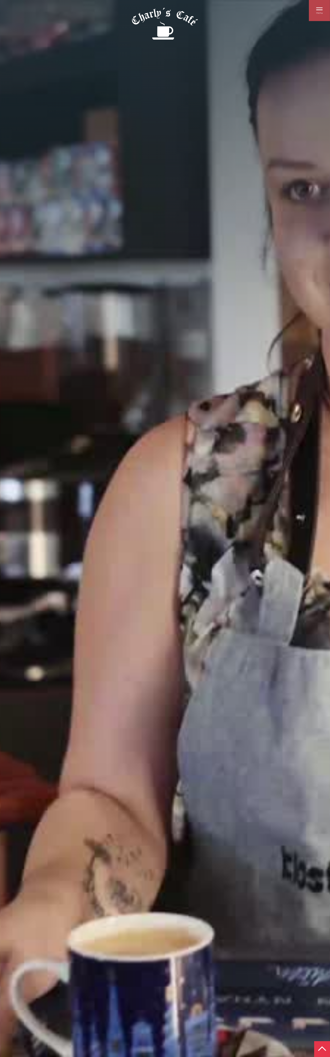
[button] (319, 10)
